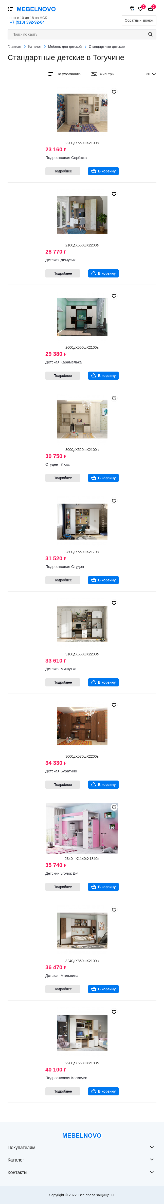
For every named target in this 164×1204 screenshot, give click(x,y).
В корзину (107, 171)
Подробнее (62, 171)
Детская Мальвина (61, 975)
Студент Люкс (57, 464)
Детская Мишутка (60, 669)
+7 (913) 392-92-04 (27, 22)
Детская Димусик (60, 260)
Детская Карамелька (63, 362)
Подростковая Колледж (66, 1078)
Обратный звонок (139, 20)
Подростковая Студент (65, 566)
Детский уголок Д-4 (62, 873)
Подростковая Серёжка (66, 157)
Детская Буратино (61, 771)
